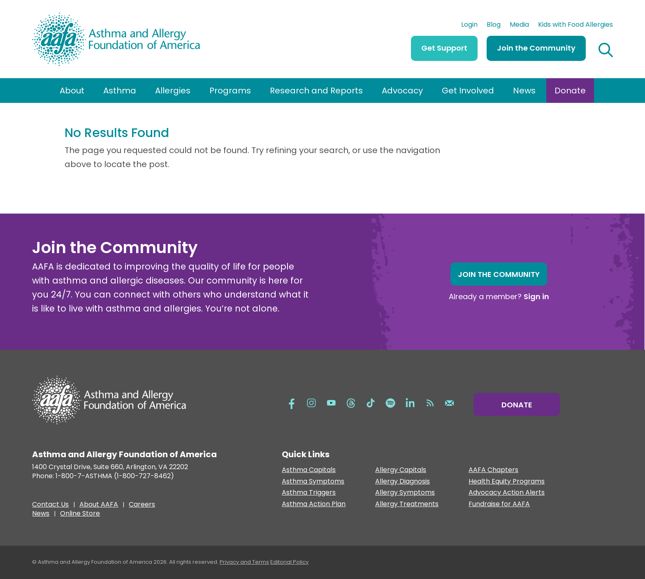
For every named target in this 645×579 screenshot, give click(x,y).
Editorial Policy (289, 562)
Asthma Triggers (309, 492)
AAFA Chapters (493, 470)
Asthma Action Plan (314, 504)
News (524, 90)
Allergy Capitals (400, 470)
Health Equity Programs (507, 481)
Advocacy (402, 90)
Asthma (119, 90)
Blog (494, 25)
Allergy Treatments (407, 504)
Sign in (536, 296)
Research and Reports (316, 90)
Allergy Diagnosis (402, 481)
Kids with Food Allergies (575, 25)
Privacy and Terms (244, 562)
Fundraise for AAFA (499, 504)
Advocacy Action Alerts (507, 492)
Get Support (444, 48)
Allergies (172, 90)
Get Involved (468, 90)
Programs (230, 90)
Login (469, 25)
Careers (142, 505)
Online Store (80, 514)
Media (519, 25)
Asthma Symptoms (313, 481)
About (72, 90)
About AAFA (98, 505)
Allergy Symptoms (405, 492)
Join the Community (536, 48)
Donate (570, 90)
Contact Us (50, 505)
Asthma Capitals (309, 470)
